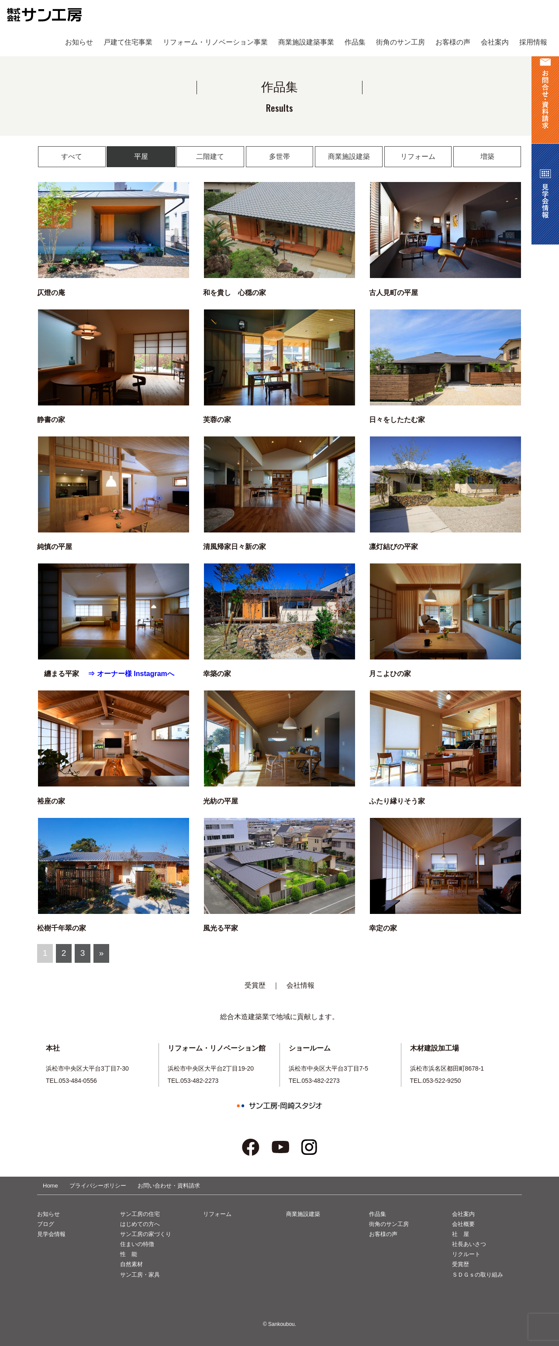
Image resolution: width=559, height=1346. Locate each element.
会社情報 (300, 985)
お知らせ (48, 1214)
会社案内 (463, 1214)
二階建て (210, 156)
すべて (71, 156)
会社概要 (463, 1224)
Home (50, 1185)
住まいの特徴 (137, 1244)
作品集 (377, 1214)
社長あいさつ (469, 1244)
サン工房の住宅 (140, 1214)
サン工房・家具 (140, 1274)
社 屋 (460, 1234)
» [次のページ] (101, 953)
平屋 (141, 156)
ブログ (45, 1224)
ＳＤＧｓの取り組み (477, 1274)
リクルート (466, 1254)
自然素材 (131, 1264)
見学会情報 (51, 1234)
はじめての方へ (140, 1224)
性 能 (128, 1254)
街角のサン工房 (389, 1224)
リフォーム (417, 156)
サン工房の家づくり (145, 1234)
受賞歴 (255, 985)
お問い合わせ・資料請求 (169, 1185)
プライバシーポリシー (97, 1185)
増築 (487, 156)
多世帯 (279, 156)
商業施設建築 (349, 156)
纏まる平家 (62, 673)
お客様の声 (383, 1234)
